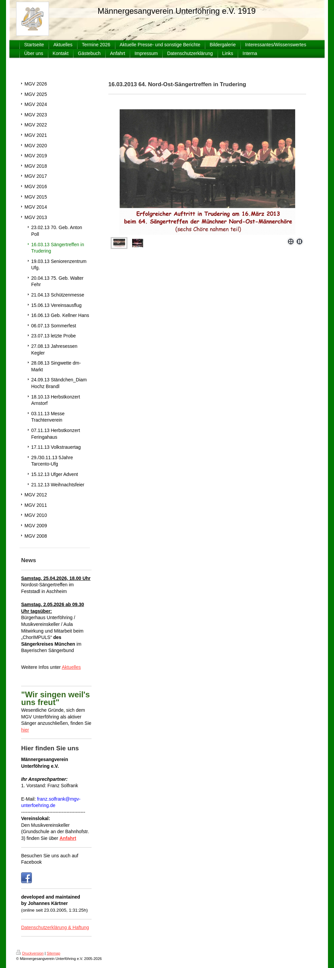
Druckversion (30, 953)
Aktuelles (71, 667)
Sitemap (53, 953)
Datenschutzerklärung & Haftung (55, 927)
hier (25, 730)
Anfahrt (67, 838)
